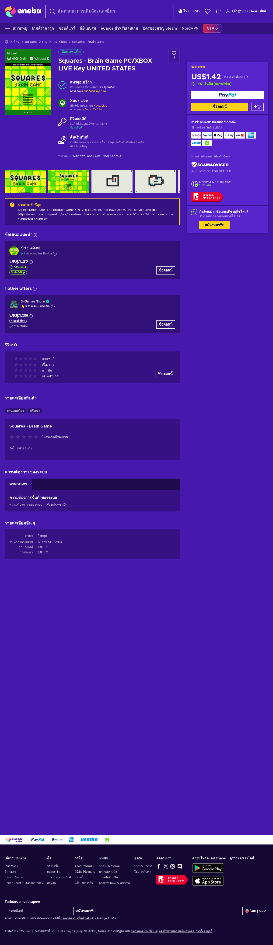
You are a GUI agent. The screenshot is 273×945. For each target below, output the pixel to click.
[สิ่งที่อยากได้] (208, 11)
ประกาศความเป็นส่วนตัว (75, 918)
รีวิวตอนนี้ (165, 374)
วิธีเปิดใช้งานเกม (85, 871)
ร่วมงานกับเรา (13, 877)
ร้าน (17, 42)
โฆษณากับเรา (142, 871)
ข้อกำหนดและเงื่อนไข (144, 931)
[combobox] (109, 11)
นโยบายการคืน (84, 883)
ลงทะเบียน (258, 11)
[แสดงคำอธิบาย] (53, 306)
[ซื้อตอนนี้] (227, 95)
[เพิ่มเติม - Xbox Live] (62, 103)
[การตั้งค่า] (189, 11)
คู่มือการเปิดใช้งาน (93, 109)
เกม (44, 42)
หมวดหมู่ (31, 42)
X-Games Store (33, 301)
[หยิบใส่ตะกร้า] (258, 107)
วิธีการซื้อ (53, 866)
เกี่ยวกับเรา (11, 866)
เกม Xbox (59, 42)
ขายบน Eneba (143, 866)
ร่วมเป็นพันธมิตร (109, 877)
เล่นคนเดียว (15, 411)
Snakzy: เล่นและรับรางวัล (114, 883)
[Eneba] (23, 11)
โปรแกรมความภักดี (59, 877)
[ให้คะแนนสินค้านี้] (25, 437)
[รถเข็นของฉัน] (218, 11)
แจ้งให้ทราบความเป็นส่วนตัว (176, 931)
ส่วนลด (51, 883)
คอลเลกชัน (53, 871)
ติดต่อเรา (10, 871)
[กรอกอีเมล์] (39, 911)
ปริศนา (35, 411)
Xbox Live (100, 105)
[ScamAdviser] (210, 165)
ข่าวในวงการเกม (109, 866)
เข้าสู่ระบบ (236, 11)
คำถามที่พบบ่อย (84, 866)
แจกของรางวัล (108, 871)
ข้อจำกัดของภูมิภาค (94, 91)
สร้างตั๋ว (79, 877)
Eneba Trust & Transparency (24, 883)
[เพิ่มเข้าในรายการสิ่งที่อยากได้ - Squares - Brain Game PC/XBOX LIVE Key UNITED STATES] (174, 56)
